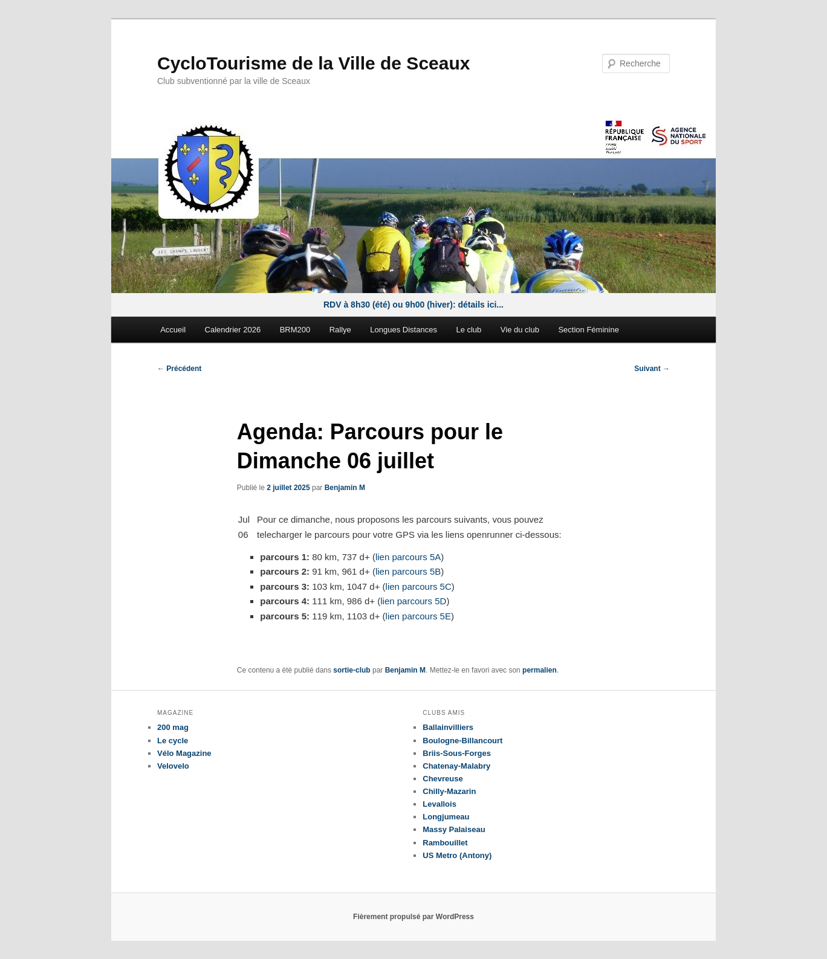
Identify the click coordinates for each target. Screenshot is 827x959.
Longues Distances (403, 329)
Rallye (340, 329)
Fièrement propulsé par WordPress (413, 916)
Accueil (173, 329)
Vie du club (520, 329)
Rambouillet (445, 842)
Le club (468, 329)
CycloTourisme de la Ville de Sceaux (313, 63)
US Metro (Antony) (457, 855)
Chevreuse (442, 778)
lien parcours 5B (408, 571)
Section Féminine (588, 329)
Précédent (179, 368)
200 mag (173, 727)
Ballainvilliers (448, 727)
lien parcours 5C (419, 586)
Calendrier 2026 (233, 329)
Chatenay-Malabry (456, 765)
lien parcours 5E (418, 616)
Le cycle (172, 740)
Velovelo (173, 765)
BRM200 (295, 329)
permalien (539, 670)
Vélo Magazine (184, 753)
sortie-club (351, 670)
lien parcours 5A (408, 557)
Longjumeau (446, 816)
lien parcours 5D (413, 601)
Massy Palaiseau (454, 829)
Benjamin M (345, 487)
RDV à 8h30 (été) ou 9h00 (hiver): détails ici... (413, 304)
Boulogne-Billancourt (462, 740)
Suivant (652, 368)
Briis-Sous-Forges (457, 753)
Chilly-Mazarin (449, 791)
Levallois (439, 804)
